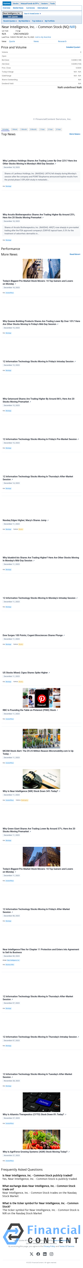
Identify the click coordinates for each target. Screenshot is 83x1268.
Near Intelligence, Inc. (13, 960)
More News (74, 134)
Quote (12, 41)
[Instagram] (51, 1254)
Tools (52, 3)
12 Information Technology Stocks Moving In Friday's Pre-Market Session (41, 439)
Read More (74, 254)
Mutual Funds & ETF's (30, 3)
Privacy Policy (49, 1246)
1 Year (42, 129)
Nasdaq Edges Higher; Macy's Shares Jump (26, 520)
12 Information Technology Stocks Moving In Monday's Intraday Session (40, 598)
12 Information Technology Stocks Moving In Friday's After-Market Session (36, 910)
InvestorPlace (10, 293)
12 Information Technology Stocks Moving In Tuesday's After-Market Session (37, 1075)
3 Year (50, 129)
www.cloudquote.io (61, 1240)
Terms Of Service (66, 1246)
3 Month (33, 129)
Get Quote (13, 16)
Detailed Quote (72, 47)
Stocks (15, 3)
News (36, 41)
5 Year (58, 129)
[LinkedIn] (45, 1254)
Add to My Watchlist (43, 37)
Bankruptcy (24, 800)
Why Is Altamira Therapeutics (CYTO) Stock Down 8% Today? (34, 1114)
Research (62, 41)
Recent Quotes (9, 21)
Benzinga (8, 186)
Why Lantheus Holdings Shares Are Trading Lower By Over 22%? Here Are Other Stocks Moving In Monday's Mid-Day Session (40, 162)
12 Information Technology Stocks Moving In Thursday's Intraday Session (41, 1037)
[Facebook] (38, 1254)
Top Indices (36, 21)
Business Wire (10, 964)
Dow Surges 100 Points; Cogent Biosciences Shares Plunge (34, 635)
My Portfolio (50, 21)
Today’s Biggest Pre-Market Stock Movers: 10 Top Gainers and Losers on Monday (38, 282)
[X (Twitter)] (31, 1254)
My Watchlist (24, 21)
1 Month (24, 129)
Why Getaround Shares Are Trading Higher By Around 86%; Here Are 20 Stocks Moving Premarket (38, 400)
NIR (72, 26)
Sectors (44, 3)
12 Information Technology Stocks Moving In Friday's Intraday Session (39, 361)
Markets (6, 3)
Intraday (5, 129)
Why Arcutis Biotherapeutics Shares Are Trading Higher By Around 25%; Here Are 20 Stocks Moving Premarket (39, 216)
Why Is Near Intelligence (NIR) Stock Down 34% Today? (31, 791)
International (43, 8)
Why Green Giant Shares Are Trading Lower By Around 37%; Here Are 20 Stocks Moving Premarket (39, 830)
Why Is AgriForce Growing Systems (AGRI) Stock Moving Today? (36, 1151)
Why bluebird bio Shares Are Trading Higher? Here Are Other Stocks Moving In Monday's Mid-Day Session (41, 559)
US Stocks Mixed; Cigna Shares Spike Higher (26, 672)
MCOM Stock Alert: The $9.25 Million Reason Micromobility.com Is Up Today (38, 752)
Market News (18, 8)
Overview (6, 8)
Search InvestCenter (31, 13)
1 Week (14, 129)
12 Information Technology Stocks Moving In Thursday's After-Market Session (38, 478)
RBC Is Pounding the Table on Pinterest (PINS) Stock (30, 710)
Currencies (30, 8)
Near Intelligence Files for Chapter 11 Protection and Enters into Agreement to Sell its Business (41, 951)
